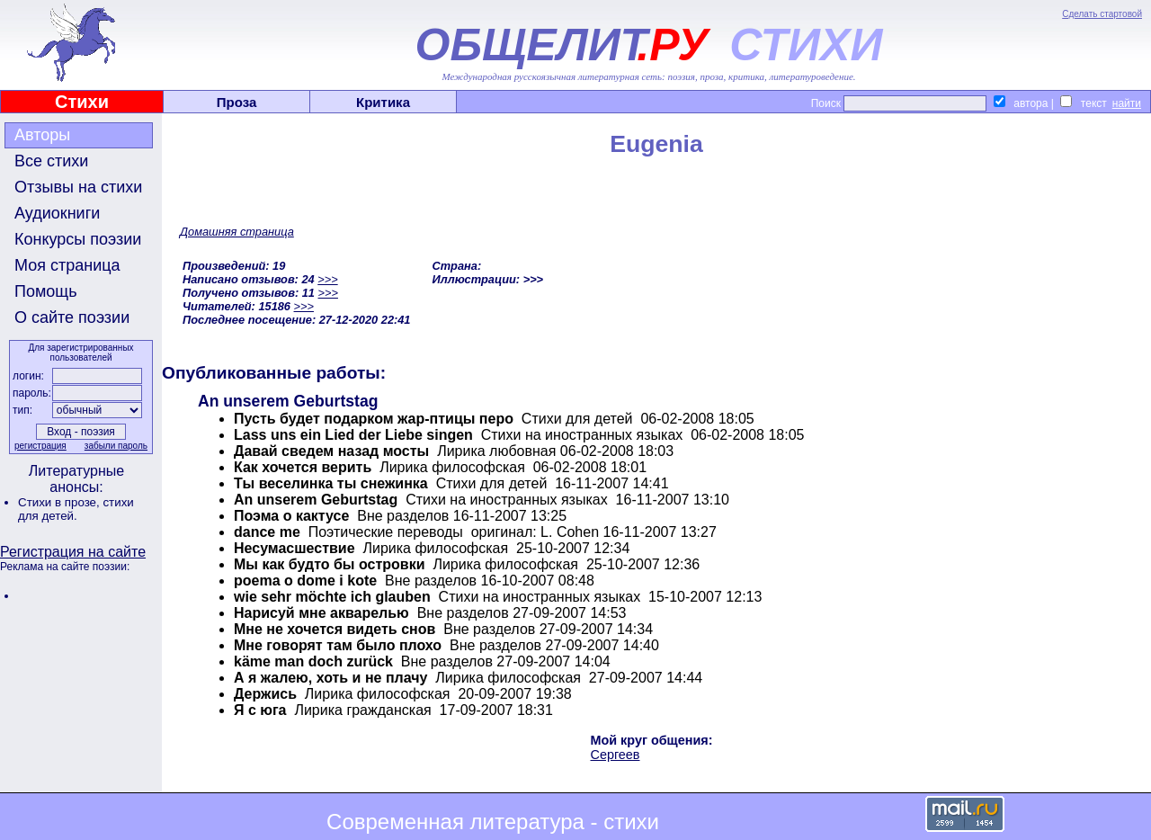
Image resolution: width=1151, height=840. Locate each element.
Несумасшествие (294, 548)
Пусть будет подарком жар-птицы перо (373, 418)
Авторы (42, 135)
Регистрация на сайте (73, 551)
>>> (327, 279)
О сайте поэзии (71, 317)
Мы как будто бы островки (329, 564)
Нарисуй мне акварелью (321, 613)
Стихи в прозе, (60, 502)
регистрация (40, 446)
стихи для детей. (76, 509)
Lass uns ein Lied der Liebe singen (353, 434)
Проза (237, 102)
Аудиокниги (57, 213)
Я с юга (260, 710)
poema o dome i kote (305, 580)
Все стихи (51, 161)
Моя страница (67, 265)
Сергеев (615, 754)
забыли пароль (116, 446)
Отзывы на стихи (78, 187)
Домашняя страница (237, 231)
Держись (265, 693)
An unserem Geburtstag (315, 499)
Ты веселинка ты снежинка (331, 483)
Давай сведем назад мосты (331, 451)
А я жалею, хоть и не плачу (330, 677)
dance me (267, 532)
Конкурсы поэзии (77, 239)
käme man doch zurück (313, 661)
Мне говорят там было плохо (338, 645)
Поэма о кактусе (291, 515)
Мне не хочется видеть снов (334, 629)
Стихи (82, 102)
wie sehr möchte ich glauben (332, 596)
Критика (383, 102)
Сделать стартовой (1102, 14)
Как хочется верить (302, 467)
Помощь (45, 291)
